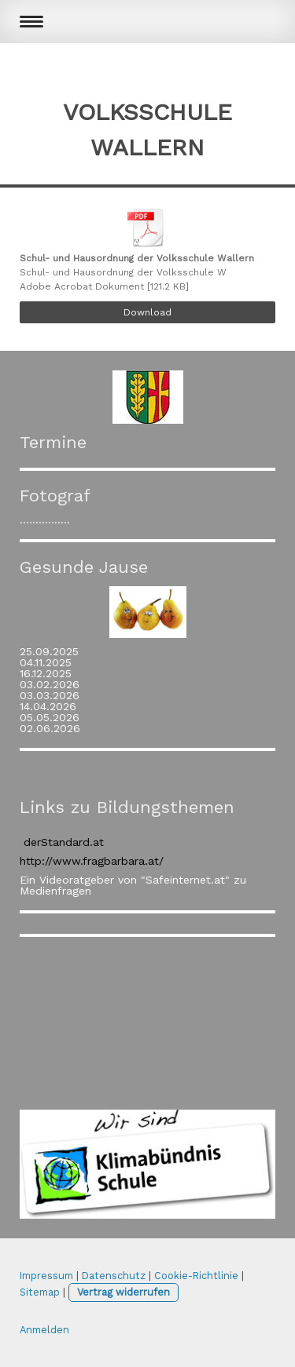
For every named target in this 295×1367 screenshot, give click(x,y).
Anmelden (44, 1330)
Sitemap (40, 1292)
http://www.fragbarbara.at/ (92, 861)
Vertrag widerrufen (123, 1292)
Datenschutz (114, 1275)
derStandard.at (64, 842)
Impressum (46, 1275)
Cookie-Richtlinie (196, 1275)
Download (147, 312)
